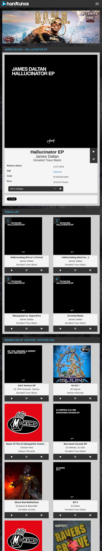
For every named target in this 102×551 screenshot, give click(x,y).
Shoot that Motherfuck (27, 502)
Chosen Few (26, 447)
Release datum (14, 165)
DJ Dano (75, 506)
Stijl (9, 171)
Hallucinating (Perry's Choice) (27, 257)
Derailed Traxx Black (47, 160)
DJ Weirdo (71, 447)
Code (9, 176)
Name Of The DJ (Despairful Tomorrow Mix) (29, 444)
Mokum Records (75, 392)
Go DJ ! (75, 385)
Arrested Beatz (75, 315)
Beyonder (33, 506)
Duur (9, 181)
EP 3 (75, 502)
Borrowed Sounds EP (75, 444)
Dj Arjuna (20, 506)
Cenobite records (26, 509)
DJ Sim (81, 447)
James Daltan (47, 156)
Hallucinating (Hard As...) (75, 257)
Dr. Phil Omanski (22, 389)
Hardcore (57, 172)
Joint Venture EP (27, 385)
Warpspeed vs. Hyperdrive (26, 315)
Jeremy (35, 389)
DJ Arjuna (75, 389)
